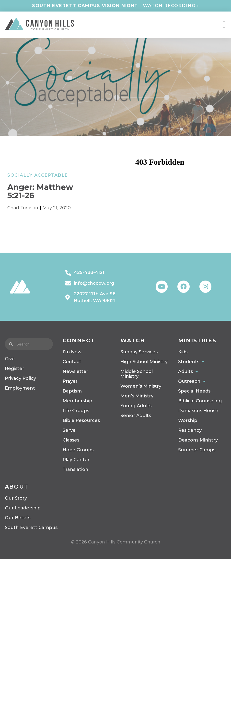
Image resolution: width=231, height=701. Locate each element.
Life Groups (76, 410)
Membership (77, 401)
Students (191, 361)
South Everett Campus (31, 527)
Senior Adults (135, 415)
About (16, 486)
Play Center (76, 459)
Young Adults (135, 405)
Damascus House (198, 410)
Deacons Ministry (198, 440)
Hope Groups (78, 450)
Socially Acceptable (37, 175)
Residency (190, 430)
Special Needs (194, 391)
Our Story (16, 498)
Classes (71, 440)
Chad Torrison (22, 207)
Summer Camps (196, 450)
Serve (69, 430)
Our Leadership (23, 508)
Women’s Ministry (140, 386)
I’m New (72, 352)
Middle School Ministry (136, 374)
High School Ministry (144, 361)
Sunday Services (139, 352)
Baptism (72, 391)
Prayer (70, 381)
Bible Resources (81, 420)
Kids (182, 352)
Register (14, 368)
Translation (75, 469)
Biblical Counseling (200, 401)
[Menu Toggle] (224, 24)
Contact (72, 361)
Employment (20, 388)
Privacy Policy (20, 378)
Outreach (192, 381)
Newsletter (75, 371)
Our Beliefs (17, 517)
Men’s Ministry (136, 396)
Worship (187, 420)
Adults (188, 371)
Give (10, 358)
